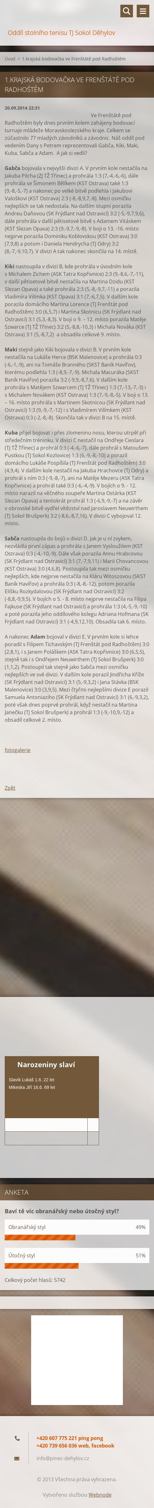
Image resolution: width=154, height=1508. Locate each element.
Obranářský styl (27, 1227)
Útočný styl (21, 1255)
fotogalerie (17, 750)
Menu (143, 11)
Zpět (10, 787)
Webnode (100, 1494)
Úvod (10, 59)
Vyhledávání (126, 11)
